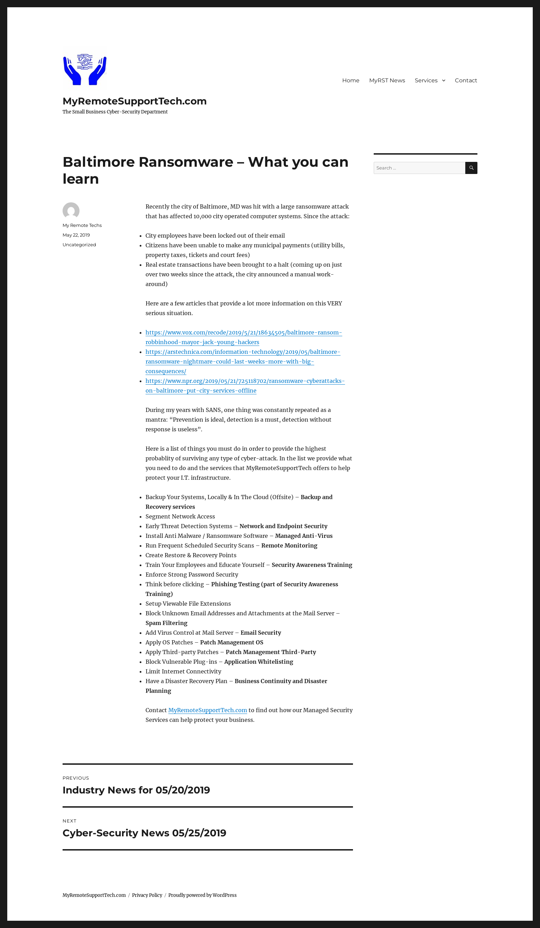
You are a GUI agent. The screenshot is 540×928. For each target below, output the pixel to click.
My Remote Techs (82, 225)
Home (351, 80)
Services (426, 80)
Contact (466, 80)
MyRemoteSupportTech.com (135, 101)
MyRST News (387, 80)
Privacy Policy (147, 895)
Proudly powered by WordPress (202, 895)
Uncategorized (79, 244)
